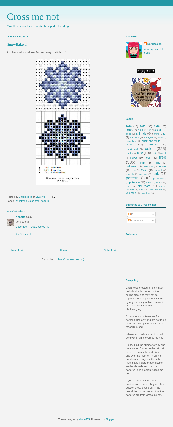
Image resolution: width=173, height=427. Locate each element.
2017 (143, 126)
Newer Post (16, 250)
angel (129, 134)
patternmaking (159, 179)
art (164, 133)
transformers (155, 189)
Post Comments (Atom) (70, 259)
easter (154, 153)
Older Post (110, 250)
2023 (158, 129)
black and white (151, 140)
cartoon (130, 144)
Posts (133, 214)
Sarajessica (26, 196)
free (37, 200)
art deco (134, 137)
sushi (142, 189)
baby (160, 137)
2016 (129, 126)
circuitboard (132, 149)
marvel (158, 170)
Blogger (109, 419)
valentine (131, 192)
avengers (148, 137)
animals (141, 133)
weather (146, 193)
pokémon (134, 182)
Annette (20, 216)
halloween (131, 166)
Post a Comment (21, 234)
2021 (149, 130)
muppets (130, 174)
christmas (21, 200)
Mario (144, 170)
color (30, 200)
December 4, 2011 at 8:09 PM (33, 226)
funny (142, 162)
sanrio (159, 182)
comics (129, 153)
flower (133, 157)
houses (162, 166)
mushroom (143, 174)
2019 (129, 129)
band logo (131, 141)
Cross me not (33, 16)
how (134, 170)
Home (63, 250)
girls (157, 162)
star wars (144, 185)
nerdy (155, 173)
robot (149, 182)
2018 (157, 126)
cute (140, 153)
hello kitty (148, 166)
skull (128, 186)
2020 (140, 130)
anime (156, 134)
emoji (163, 153)
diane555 (84, 419)
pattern (45, 200)
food (147, 157)
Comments (136, 220)
